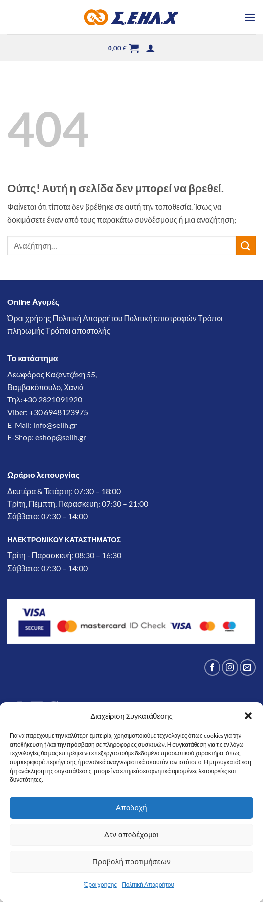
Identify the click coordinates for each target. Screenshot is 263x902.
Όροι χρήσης (100, 884)
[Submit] (246, 245)
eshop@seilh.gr (60, 437)
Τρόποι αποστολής (77, 330)
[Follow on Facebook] (212, 667)
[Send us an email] (248, 667)
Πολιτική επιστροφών (160, 318)
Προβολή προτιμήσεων (131, 861)
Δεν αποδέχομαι (131, 834)
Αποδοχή (131, 807)
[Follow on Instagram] (230, 667)
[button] (248, 716)
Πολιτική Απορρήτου (148, 884)
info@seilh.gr (55, 424)
